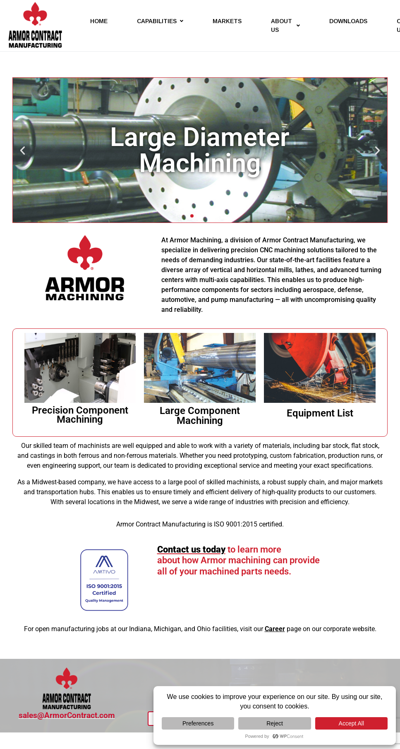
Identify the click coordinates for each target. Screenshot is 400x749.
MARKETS (227, 21)
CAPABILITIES (160, 21)
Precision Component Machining (80, 414)
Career (275, 629)
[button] (22, 150)
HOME (99, 21)
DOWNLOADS (348, 21)
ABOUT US (285, 25)
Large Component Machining (200, 415)
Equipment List (320, 413)
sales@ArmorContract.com (67, 715)
